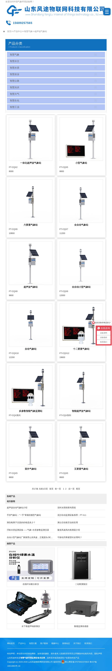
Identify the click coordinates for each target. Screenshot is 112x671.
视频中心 (55, 643)
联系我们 (88, 643)
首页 (9, 31)
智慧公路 (14, 81)
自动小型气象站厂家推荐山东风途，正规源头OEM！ (30, 537)
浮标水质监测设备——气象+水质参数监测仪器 (28, 530)
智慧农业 (14, 74)
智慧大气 (14, 94)
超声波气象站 (41, 31)
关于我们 (77, 643)
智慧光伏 (14, 87)
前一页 (58, 489)
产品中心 (18, 31)
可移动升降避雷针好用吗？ (69, 537)
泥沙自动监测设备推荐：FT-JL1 (71, 515)
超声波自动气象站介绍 (17, 507)
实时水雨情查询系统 (66, 507)
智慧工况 (14, 107)
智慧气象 (28, 31)
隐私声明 (98, 653)
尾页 (78, 489)
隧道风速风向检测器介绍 (68, 530)
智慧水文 (14, 61)
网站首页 (11, 643)
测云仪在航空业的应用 (67, 522)
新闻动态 (66, 643)
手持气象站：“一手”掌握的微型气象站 (24, 515)
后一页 (71, 489)
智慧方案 (33, 643)
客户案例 (44, 643)
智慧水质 (14, 67)
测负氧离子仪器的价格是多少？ (21, 522)
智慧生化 (14, 100)
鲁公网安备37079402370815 (75, 662)
